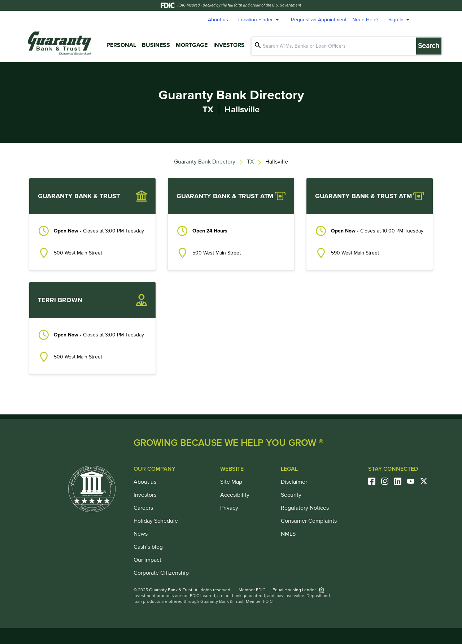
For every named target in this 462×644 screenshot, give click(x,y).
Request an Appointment (318, 20)
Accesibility (234, 495)
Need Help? (365, 20)
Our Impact (147, 560)
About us (218, 20)
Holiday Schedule (156, 521)
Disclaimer (294, 482)
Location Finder (259, 19)
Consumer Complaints (309, 521)
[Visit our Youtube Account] (413, 481)
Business (156, 45)
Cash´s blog (148, 547)
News (141, 534)
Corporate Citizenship (161, 572)
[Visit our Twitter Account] (426, 481)
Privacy (229, 508)
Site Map (231, 482)
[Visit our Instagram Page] (387, 481)
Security (291, 495)
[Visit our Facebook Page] (374, 481)
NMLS (288, 534)
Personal (121, 45)
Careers (143, 508)
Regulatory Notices (305, 508)
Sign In (399, 19)
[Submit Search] (433, 46)
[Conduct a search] (339, 46)
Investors (229, 45)
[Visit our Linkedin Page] (400, 481)
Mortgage (192, 45)
